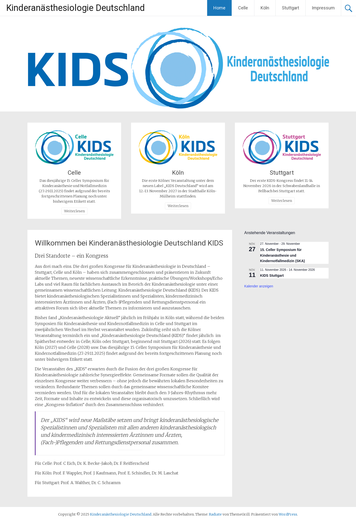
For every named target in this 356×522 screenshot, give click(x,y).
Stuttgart (290, 7)
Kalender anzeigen (258, 286)
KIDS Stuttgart (272, 275)
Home (219, 7)
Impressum (323, 7)
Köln (265, 7)
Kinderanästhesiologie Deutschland (75, 8)
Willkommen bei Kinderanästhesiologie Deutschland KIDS (129, 243)
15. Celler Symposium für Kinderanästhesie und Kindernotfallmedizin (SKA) (282, 255)
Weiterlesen (74, 211)
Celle (243, 7)
